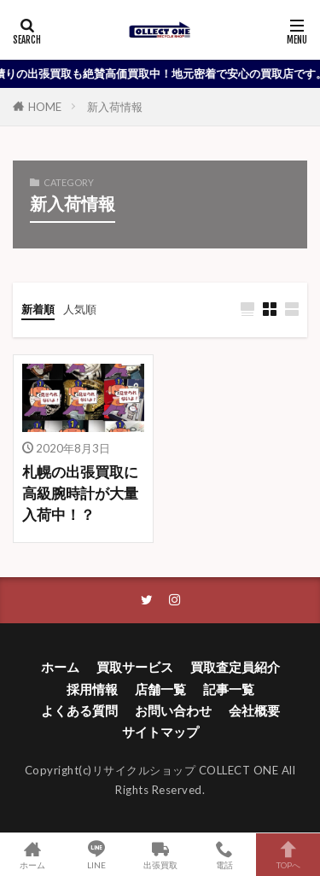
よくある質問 (79, 710)
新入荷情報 (115, 107)
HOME (44, 107)
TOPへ (288, 854)
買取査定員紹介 (235, 667)
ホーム (60, 667)
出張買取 (160, 854)
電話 (224, 854)
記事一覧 (228, 689)
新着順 (38, 309)
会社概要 (254, 710)
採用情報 (92, 689)
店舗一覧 (160, 689)
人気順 (79, 309)
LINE (96, 854)
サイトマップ (160, 731)
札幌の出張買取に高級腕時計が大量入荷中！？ (80, 493)
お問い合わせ (173, 710)
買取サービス (134, 667)
